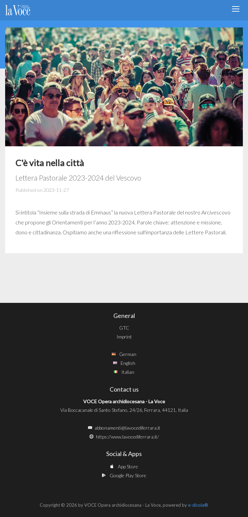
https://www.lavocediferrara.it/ (127, 437)
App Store (128, 466)
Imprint (124, 337)
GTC (124, 328)
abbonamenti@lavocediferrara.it (127, 428)
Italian (127, 372)
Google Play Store (128, 475)
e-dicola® (198, 505)
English (128, 363)
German (127, 354)
